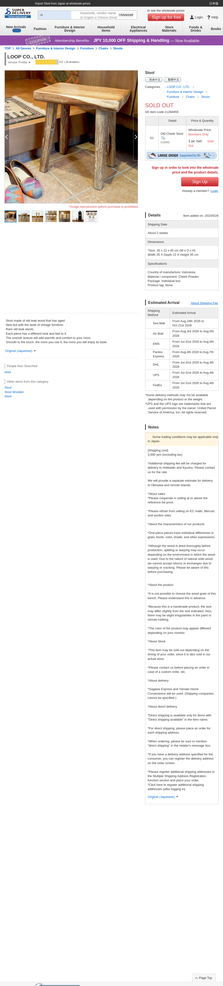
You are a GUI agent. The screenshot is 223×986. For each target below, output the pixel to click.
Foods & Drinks (195, 28)
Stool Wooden (14, 392)
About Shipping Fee (204, 303)
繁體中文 (173, 79)
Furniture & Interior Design (70, 28)
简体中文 (155, 79)
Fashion (40, 29)
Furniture (87, 48)
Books (216, 29)
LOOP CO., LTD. (179, 87)
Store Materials (169, 28)
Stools (118, 48)
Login (214, 191)
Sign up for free (166, 17)
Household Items (106, 28)
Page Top (205, 978)
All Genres (23, 48)
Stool (8, 387)
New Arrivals (16, 28)
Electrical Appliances (138, 28)
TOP (7, 48)
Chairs (103, 48)
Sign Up (199, 181)
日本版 (214, 3)
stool (7, 372)
